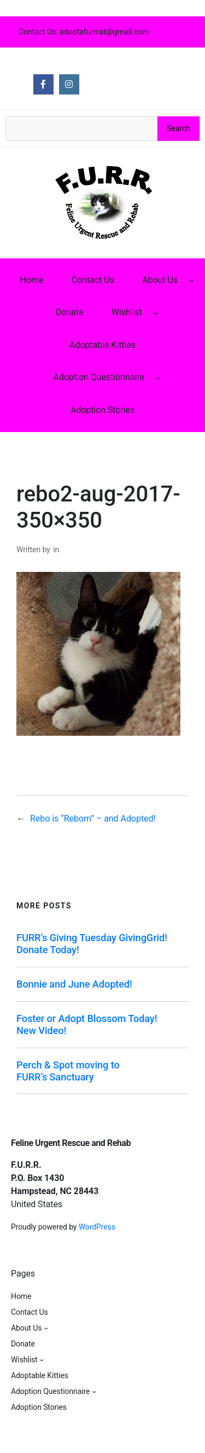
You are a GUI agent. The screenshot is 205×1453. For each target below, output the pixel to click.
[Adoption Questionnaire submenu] (158, 377)
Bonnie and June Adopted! (74, 984)
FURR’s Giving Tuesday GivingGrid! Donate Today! (91, 943)
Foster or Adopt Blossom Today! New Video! (86, 1024)
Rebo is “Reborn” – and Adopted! (92, 818)
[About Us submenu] (191, 280)
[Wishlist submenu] (156, 312)
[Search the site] (81, 128)
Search (178, 128)
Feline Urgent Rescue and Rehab (71, 1143)
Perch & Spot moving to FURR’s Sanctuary (68, 1071)
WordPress (97, 1226)
